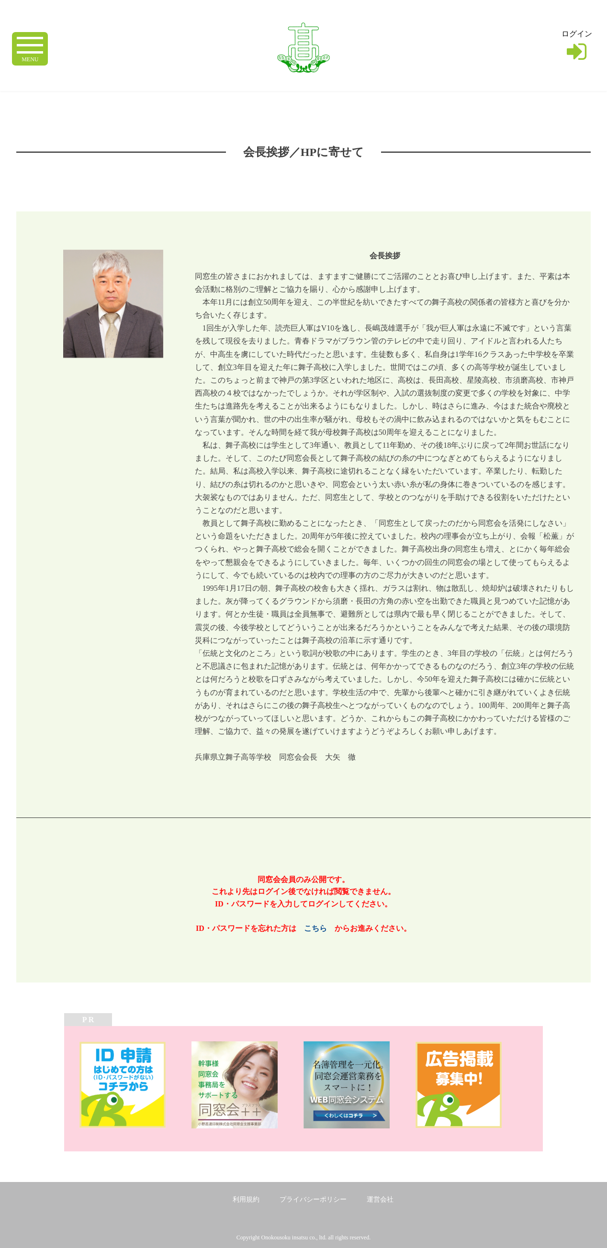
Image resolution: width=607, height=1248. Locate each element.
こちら (315, 928)
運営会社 (380, 1199)
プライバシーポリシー (313, 1199)
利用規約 (246, 1199)
